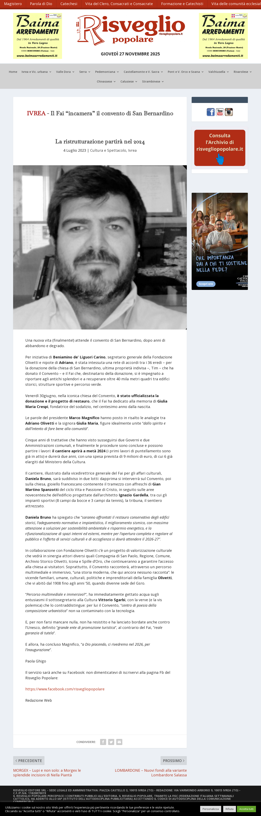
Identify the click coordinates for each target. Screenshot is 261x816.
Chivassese (104, 81)
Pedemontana (105, 71)
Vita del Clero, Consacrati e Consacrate (119, 3)
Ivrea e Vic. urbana (35, 71)
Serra (83, 71)
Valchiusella (216, 71)
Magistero (13, 3)
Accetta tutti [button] (246, 809)
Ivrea (132, 150)
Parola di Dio (41, 3)
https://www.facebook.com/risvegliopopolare (65, 689)
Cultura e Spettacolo (108, 150)
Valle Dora (63, 71)
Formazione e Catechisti (183, 3)
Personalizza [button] (211, 809)
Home (13, 71)
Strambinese (151, 81)
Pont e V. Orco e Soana (184, 71)
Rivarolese (241, 71)
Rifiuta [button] (230, 809)
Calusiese (127, 81)
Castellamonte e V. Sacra (141, 71)
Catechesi (69, 3)
